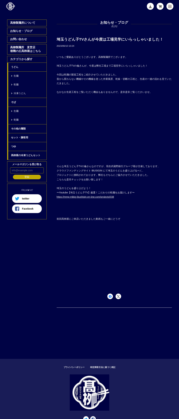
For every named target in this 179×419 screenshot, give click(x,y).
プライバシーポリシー (74, 367)
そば (13, 102)
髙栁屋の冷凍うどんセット (25, 155)
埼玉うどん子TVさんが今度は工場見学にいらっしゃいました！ (110, 39)
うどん (14, 67)
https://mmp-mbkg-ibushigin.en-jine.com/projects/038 (85, 196)
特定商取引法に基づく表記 (102, 367)
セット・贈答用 (19, 137)
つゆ (13, 146)
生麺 (16, 75)
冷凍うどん (20, 93)
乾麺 (16, 84)
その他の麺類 (18, 128)
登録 (26, 176)
